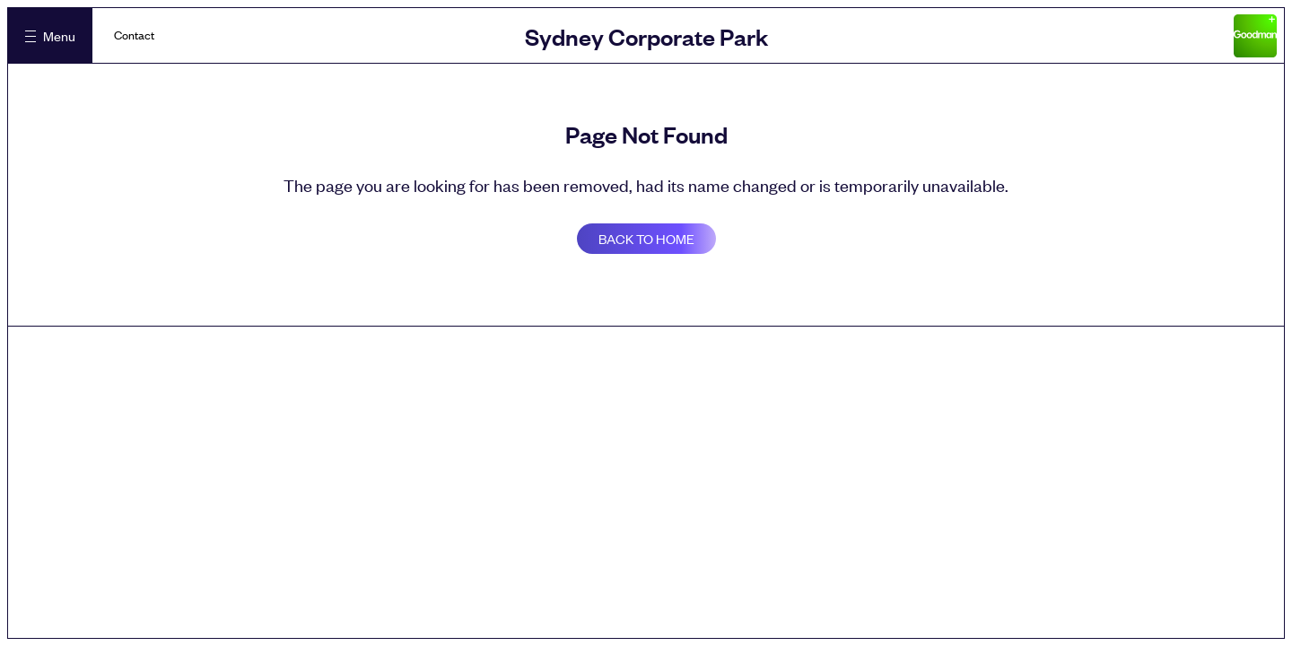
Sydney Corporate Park (646, 35)
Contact (134, 35)
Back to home (646, 238)
